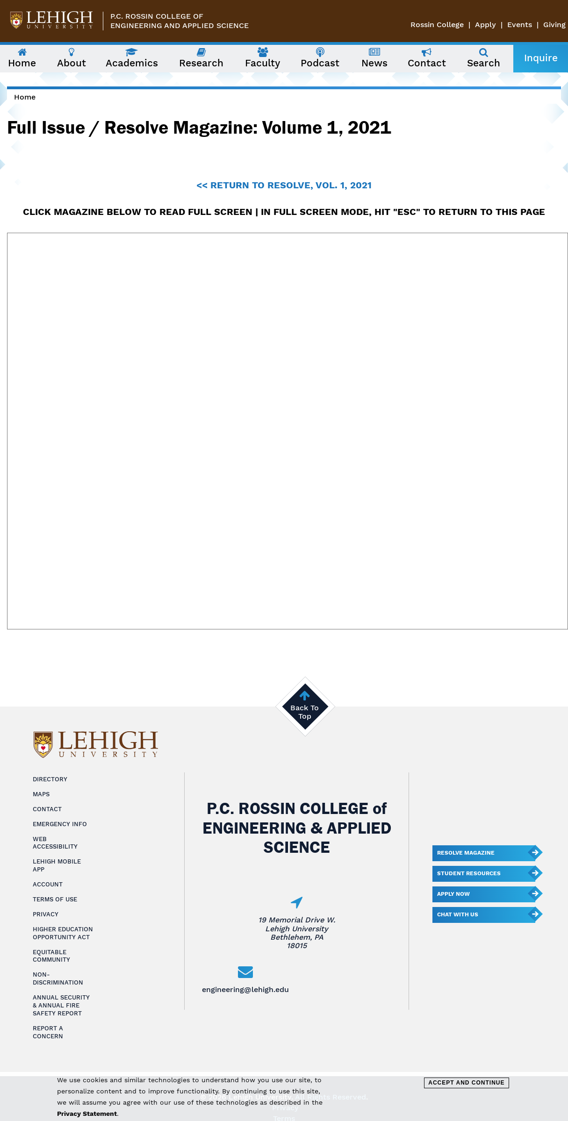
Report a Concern (48, 1032)
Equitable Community (51, 956)
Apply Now (453, 894)
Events (519, 24)
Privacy (45, 914)
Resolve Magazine (466, 853)
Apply (485, 24)
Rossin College (437, 24)
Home (25, 97)
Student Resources (469, 873)
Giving (554, 24)
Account (48, 884)
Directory (50, 779)
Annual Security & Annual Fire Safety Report (61, 1005)
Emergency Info (60, 824)
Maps (41, 794)
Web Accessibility (55, 842)
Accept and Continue (466, 1082)
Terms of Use (55, 899)
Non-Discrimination (58, 978)
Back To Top (304, 712)
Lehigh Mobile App (57, 865)
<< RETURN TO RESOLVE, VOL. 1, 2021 (284, 185)
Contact (47, 809)
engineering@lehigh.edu (245, 989)
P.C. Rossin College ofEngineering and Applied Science (179, 21)
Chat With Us (457, 914)
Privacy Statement (87, 1113)
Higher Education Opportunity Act (63, 933)
